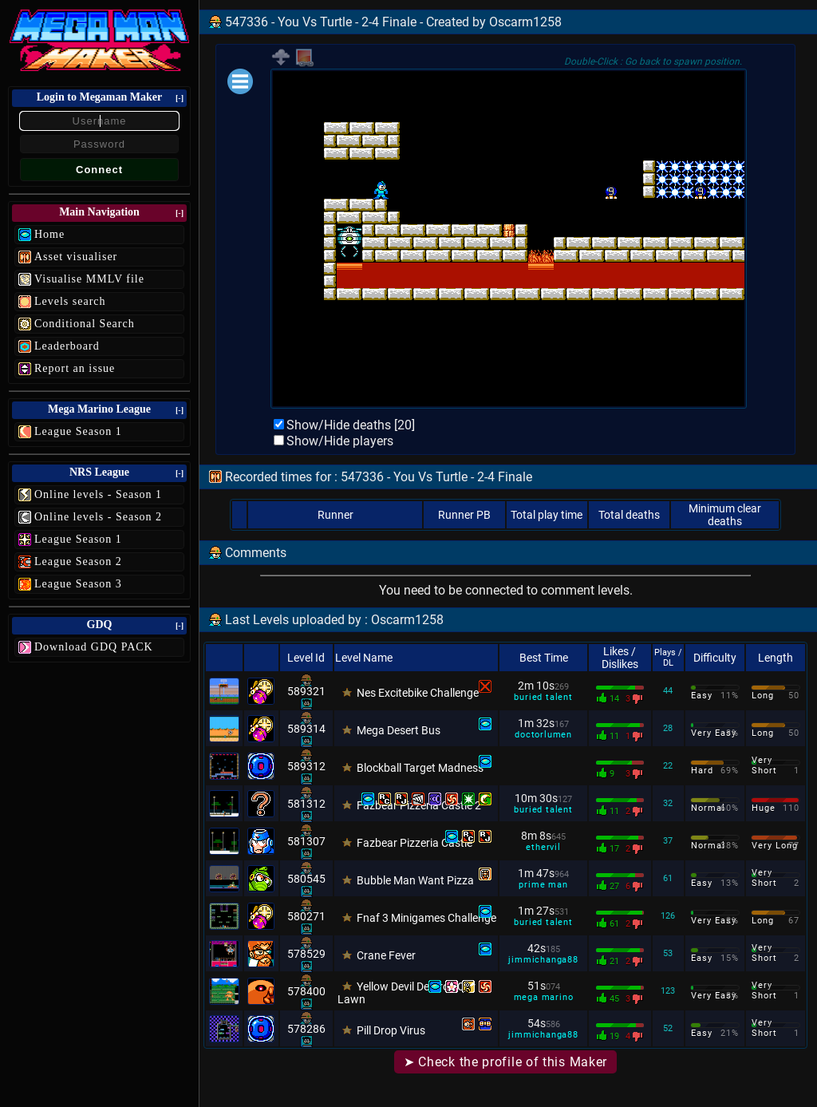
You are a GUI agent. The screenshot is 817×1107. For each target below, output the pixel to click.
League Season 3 (78, 584)
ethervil (543, 847)
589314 (306, 728)
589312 (306, 766)
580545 (306, 878)
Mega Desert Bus (398, 730)
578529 (306, 953)
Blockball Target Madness (420, 767)
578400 (306, 991)
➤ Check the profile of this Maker (505, 1061)
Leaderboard (67, 346)
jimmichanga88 (543, 960)
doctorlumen (543, 734)
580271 (306, 916)
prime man (543, 885)
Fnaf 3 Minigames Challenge (426, 917)
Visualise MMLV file (89, 279)
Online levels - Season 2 (98, 517)
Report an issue (74, 368)
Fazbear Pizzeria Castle (414, 842)
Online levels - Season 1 (98, 494)
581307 (306, 841)
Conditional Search (84, 324)
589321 (306, 691)
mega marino (544, 997)
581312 (306, 803)
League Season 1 (78, 431)
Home (49, 234)
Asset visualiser (75, 257)
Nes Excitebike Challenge (418, 692)
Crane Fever (386, 955)
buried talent (543, 697)
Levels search (70, 301)
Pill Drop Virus (391, 1030)
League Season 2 (78, 561)
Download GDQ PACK (93, 647)
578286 (306, 1028)
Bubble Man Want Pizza (415, 880)
